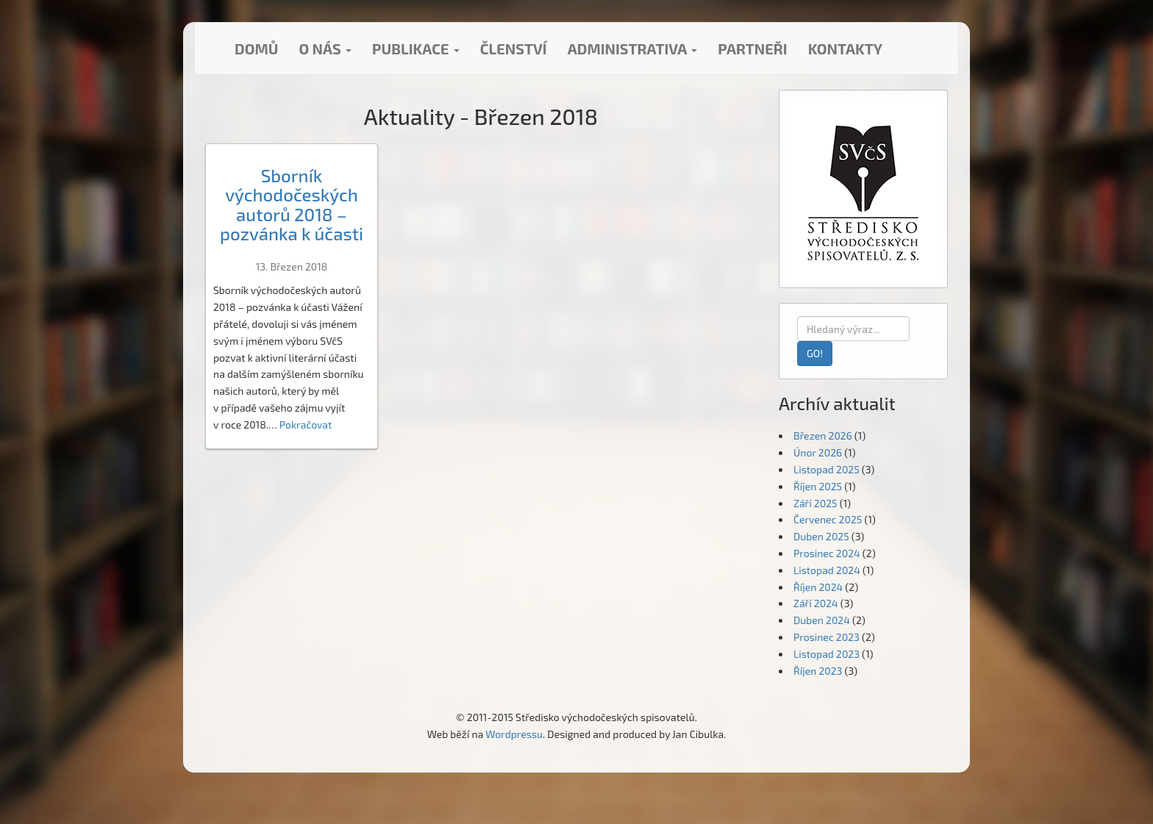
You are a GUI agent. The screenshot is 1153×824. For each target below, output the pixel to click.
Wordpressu (514, 734)
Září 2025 (815, 503)
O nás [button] (325, 48)
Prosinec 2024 (826, 553)
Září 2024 (815, 603)
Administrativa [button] (633, 48)
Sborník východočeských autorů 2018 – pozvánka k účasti (291, 204)
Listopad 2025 (826, 469)
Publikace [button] (416, 48)
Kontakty (845, 48)
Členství (513, 48)
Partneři (752, 48)
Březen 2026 (822, 435)
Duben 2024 (821, 620)
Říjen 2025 (817, 486)
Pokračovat (305, 424)
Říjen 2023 (817, 670)
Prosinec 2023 (826, 637)
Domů (256, 48)
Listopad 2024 (826, 570)
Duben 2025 (821, 536)
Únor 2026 (817, 452)
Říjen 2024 (818, 587)
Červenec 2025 (827, 519)
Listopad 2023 (826, 654)
